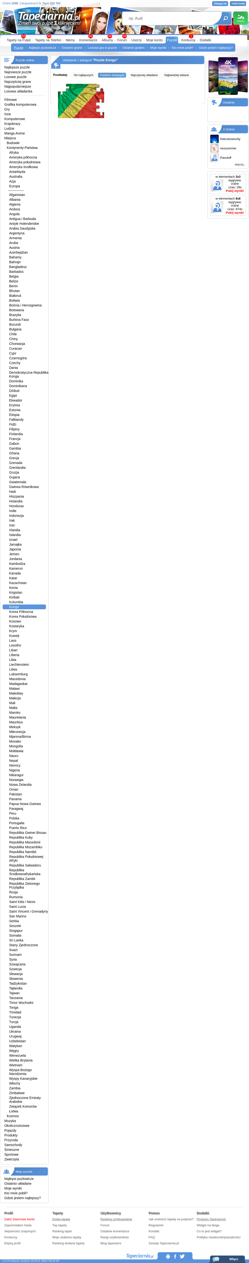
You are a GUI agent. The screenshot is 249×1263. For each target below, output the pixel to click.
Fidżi (12, 424)
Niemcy (14, 765)
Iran (12, 525)
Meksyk (14, 727)
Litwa (13, 669)
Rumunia (16, 897)
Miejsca (10, 138)
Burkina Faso (19, 320)
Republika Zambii (22, 879)
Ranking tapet (62, 1231)
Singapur (16, 931)
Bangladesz (18, 267)
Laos (12, 640)
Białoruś (15, 296)
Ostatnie (229, 102)
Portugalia (16, 823)
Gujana (14, 477)
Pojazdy (10, 1130)
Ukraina (15, 1031)
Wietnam (15, 1065)
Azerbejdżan (18, 252)
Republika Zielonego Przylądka (24, 885)
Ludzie (9, 128)
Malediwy (16, 693)
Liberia (14, 655)
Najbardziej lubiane (176, 75)
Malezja (15, 698)
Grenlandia (17, 468)
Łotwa (13, 1111)
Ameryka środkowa (23, 167)
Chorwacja (17, 344)
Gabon (14, 443)
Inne (7, 114)
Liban (13, 650)
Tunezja (15, 1017)
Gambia (15, 448)
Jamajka (15, 544)
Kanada (15, 573)
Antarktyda (17, 172)
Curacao (15, 348)
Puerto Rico (18, 828)
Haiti (12, 492)
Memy (70, 40)
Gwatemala (17, 482)
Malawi (14, 688)
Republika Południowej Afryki (26, 858)
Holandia (15, 501)
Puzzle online (25, 60)
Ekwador (15, 400)
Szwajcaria (17, 964)
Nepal (13, 761)
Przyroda (11, 1140)
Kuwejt (14, 636)
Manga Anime (14, 133)
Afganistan (17, 195)
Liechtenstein (19, 664)
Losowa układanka (18, 91)
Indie (12, 511)
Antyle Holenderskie (24, 224)
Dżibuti (14, 391)
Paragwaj (16, 809)
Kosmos (13, 1116)
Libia (12, 660)
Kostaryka (16, 626)
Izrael (13, 540)
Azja (12, 181)
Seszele (15, 926)
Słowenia (16, 979)
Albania (14, 199)
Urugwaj (15, 1036)
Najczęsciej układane (144, 75)
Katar (13, 578)
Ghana (14, 453)
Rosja (13, 892)
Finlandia (16, 434)
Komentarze (88, 40)
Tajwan (14, 993)
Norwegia (16, 780)
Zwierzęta (11, 1159)
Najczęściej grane (17, 82)
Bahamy (15, 257)
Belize (13, 281)
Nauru (13, 756)
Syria (13, 959)
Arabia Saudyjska (22, 228)
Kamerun (16, 568)
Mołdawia (16, 751)
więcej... (240, 164)
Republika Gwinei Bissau (27, 833)
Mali (12, 703)
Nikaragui (16, 775)
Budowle (13, 143)
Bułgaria (15, 329)
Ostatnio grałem (133, 47)
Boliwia (14, 300)
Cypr (12, 353)
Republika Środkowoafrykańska (24, 872)
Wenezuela (17, 1055)
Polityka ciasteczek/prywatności (219, 1237)
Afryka (14, 152)
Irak (12, 520)
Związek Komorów (23, 1106)
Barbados (16, 272)
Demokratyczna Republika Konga (28, 374)
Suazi (13, 950)
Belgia (14, 276)
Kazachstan (18, 583)
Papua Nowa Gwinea (25, 804)
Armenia (15, 238)
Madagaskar (18, 684)
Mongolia (16, 746)
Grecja (14, 458)
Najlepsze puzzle (17, 67)
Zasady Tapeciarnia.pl (164, 1243)
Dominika (16, 381)
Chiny (13, 339)
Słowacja (16, 974)
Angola (14, 214)
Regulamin (156, 1225)
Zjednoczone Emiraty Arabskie (25, 1100)
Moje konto (154, 40)
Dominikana (18, 386)
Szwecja (15, 969)
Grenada (15, 463)
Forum (122, 40)
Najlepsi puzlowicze (42, 47)
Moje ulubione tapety (66, 1237)
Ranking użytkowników (116, 1219)
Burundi (15, 324)
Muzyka (10, 1121)
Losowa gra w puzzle (102, 47)
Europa (14, 186)
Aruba (13, 243)
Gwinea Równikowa (24, 487)
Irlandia (14, 530)
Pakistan (15, 794)
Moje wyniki (158, 47)
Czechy (14, 363)
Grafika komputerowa (20, 104)
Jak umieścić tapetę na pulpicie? (171, 1219)
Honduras (16, 506)
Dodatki (205, 40)
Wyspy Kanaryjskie (23, 1078)
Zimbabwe (17, 1093)
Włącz (233, 1259)
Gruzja (14, 472)
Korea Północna (21, 612)
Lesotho (15, 645)
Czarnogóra (18, 358)
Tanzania (16, 998)
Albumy (107, 40)
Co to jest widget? (209, 1231)
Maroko (14, 712)
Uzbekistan (17, 1041)
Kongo (14, 607)
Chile (13, 334)
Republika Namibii (22, 852)
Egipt (13, 395)
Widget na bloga (208, 1225)
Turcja (13, 1022)
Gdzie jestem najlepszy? (216, 47)
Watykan (15, 1046)
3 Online (229, 129)
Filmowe (10, 100)
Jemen (14, 554)
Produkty (11, 1135)
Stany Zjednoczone (23, 945)
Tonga (13, 1007)
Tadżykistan (18, 983)
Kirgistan (15, 592)
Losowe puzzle (15, 77)
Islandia (15, 535)
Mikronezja (17, 732)
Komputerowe (14, 119)
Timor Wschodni (21, 1003)
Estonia (14, 410)
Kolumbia (16, 602)
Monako (15, 741)
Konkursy (188, 40)
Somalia (15, 935)
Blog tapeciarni (111, 1243)
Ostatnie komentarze (115, 1231)
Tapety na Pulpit (19, 40)
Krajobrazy (12, 124)
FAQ (152, 1237)
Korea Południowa (23, 616)
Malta (13, 708)
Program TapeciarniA (211, 1219)
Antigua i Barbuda (22, 219)
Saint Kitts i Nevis (22, 902)
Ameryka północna (23, 157)
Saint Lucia (17, 907)
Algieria (14, 204)
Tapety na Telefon (48, 40)
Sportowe (11, 1154)
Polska (14, 818)
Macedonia (17, 679)
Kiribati (14, 597)
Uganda (15, 1027)
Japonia (15, 549)
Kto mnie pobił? (182, 47)
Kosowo (15, 621)
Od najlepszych (83, 75)
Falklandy (16, 419)
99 (124, 36)
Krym (13, 631)
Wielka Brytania (20, 1060)
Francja (14, 439)
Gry (7, 109)
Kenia (13, 588)
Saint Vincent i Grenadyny (28, 911)
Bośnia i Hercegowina (25, 305)
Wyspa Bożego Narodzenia (20, 1072)
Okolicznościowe (16, 1126)
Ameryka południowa (24, 162)
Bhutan (14, 291)
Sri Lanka (16, 940)
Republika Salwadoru (25, 865)
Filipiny (14, 429)
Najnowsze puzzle (18, 72)
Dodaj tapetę (61, 1219)
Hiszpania (16, 496)
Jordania (15, 559)
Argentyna (17, 233)
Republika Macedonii (24, 842)
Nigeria (14, 770)
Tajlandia (15, 988)
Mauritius (16, 722)
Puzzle (172, 40)
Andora (14, 209)
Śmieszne (11, 1150)
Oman (13, 789)
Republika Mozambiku (25, 847)
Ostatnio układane (18, 1183)
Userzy (136, 40)
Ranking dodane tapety (68, 1243)
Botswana (16, 310)
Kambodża (17, 564)
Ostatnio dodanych (112, 75)
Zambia (14, 1088)
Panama (15, 799)
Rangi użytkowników (115, 1237)
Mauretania (17, 717)
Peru (12, 813)
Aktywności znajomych (20, 1231)
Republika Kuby (21, 837)
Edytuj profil (12, 1243)
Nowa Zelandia (20, 785)
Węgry (14, 1051)
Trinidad (15, 1012)
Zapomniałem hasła (18, 1225)
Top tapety (59, 1225)
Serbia (14, 921)
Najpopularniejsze (17, 86)
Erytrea (14, 405)
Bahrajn (15, 262)
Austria (14, 248)
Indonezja (16, 516)
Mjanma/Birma (20, 736)
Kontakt (154, 1231)
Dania (13, 368)
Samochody (13, 1145)
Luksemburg (18, 674)
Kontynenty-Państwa (22, 148)
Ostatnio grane (72, 47)
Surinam (15, 955)
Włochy (14, 1083)
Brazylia (15, 315)
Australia (15, 176)
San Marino (17, 916)
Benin (13, 286)
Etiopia (14, 415)
